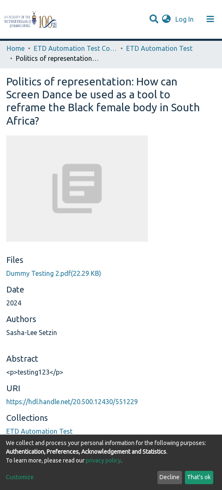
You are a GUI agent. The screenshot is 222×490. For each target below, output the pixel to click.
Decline (170, 477)
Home (16, 48)
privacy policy (103, 460)
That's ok (199, 477)
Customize (20, 477)
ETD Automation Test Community (75, 48)
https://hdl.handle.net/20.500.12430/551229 (72, 401)
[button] (166, 19)
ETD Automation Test (159, 48)
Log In (185, 19)
